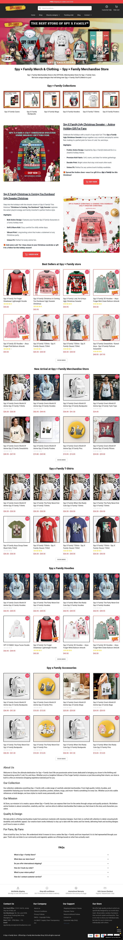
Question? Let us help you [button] (113, 937)
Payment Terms (69, 911)
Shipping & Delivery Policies (73, 908)
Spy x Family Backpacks (32, 113)
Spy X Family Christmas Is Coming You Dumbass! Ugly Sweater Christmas (46, 301)
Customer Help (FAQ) (71, 920)
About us (37, 908)
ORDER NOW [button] (31, 254)
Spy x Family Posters (111, 112)
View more (61, 360)
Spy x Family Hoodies (71, 112)
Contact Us (67, 917)
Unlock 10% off (119, 930)
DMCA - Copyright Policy (42, 917)
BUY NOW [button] (91, 182)
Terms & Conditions (40, 911)
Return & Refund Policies (72, 914)
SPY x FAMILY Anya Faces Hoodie (16, 645)
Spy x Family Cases (12, 112)
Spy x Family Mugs (51, 112)
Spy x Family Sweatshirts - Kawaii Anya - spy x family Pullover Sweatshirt (106, 346)
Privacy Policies (39, 914)
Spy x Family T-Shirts (91, 112)
